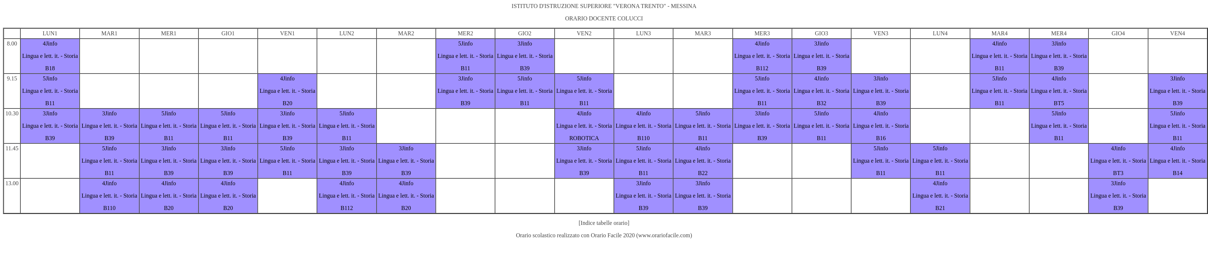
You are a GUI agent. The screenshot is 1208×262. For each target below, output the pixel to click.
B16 (881, 138)
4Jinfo (50, 43)
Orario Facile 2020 (613, 235)
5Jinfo (465, 43)
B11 (465, 68)
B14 (1178, 173)
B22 (703, 173)
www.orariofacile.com (664, 235)
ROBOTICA (584, 138)
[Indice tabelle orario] (604, 223)
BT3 (1118, 173)
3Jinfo (525, 43)
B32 (821, 103)
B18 (50, 68)
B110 (643, 138)
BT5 (1059, 103)
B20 (288, 103)
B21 (940, 208)
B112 (762, 68)
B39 (525, 68)
